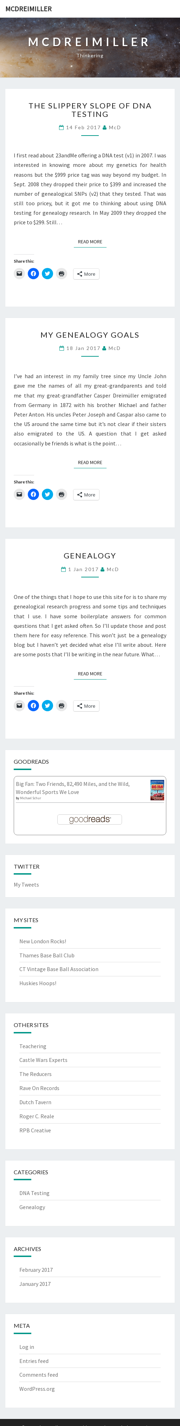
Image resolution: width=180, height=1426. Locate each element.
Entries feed (34, 1360)
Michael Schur (30, 798)
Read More (92, 241)
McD (115, 127)
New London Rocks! (42, 941)
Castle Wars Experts (43, 1059)
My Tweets (26, 884)
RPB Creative (35, 1130)
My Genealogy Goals (90, 334)
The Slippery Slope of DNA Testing (90, 110)
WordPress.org (37, 1388)
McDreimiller (28, 8)
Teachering (32, 1046)
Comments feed (38, 1374)
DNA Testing (34, 1192)
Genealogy (90, 555)
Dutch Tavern (35, 1102)
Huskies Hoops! (37, 983)
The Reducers (35, 1073)
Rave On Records (39, 1088)
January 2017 (35, 1283)
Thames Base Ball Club (47, 955)
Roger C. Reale (36, 1116)
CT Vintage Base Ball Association (58, 968)
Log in (26, 1346)
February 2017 (36, 1269)
